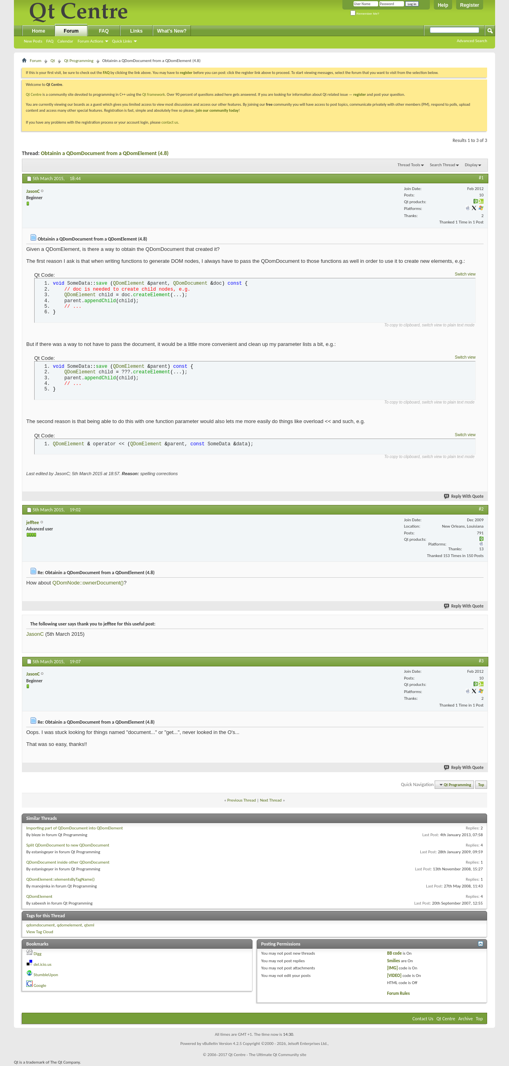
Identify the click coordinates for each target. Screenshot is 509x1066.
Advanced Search (472, 40)
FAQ (49, 41)
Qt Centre (34, 94)
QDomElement (39, 896)
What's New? (172, 31)
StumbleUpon (46, 974)
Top (481, 784)
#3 (481, 661)
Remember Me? (364, 14)
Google (40, 985)
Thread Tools (409, 164)
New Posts (33, 41)
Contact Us (422, 1018)
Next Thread (271, 800)
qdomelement (69, 925)
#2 (481, 509)
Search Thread (442, 164)
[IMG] (392, 968)
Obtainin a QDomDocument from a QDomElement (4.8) (105, 153)
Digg (38, 953)
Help (443, 5)
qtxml (89, 925)
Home (38, 31)
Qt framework (153, 94)
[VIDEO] (394, 975)
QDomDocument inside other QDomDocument (67, 862)
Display (471, 164)
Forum (71, 31)
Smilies (393, 960)
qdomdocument (40, 925)
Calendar (65, 41)
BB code (394, 953)
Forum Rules (398, 993)
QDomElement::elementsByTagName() (60, 879)
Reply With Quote (464, 496)
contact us (169, 122)
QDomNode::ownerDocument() (88, 583)
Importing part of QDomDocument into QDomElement (74, 828)
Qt (53, 60)
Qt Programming (78, 60)
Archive (465, 1018)
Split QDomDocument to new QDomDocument (67, 845)
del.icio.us (43, 964)
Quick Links (122, 41)
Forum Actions (90, 41)
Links (136, 31)
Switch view (465, 274)
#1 (481, 178)
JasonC (35, 634)
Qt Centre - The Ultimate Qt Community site (267, 1054)
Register (469, 5)
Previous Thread (241, 800)
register (360, 94)
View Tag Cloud (39, 931)
